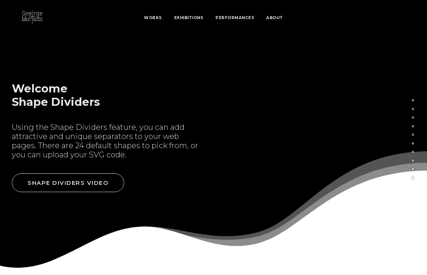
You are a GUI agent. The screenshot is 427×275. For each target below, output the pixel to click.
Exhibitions (189, 17)
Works (153, 17)
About (274, 17)
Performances (234, 17)
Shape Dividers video (67, 182)
